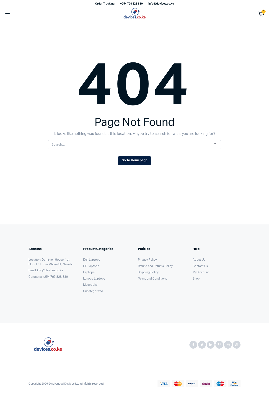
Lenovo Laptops (94, 278)
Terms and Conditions (152, 278)
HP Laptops (91, 266)
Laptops (89, 272)
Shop (196, 278)
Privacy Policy (147, 259)
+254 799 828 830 (131, 3)
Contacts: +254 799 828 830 (48, 276)
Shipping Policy (148, 272)
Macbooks (90, 284)
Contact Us (200, 266)
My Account (201, 272)
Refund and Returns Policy (155, 266)
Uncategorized (93, 291)
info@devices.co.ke (161, 3)
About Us (199, 259)
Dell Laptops (91, 259)
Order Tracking (104, 3)
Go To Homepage (134, 160)
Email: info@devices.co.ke (45, 270)
